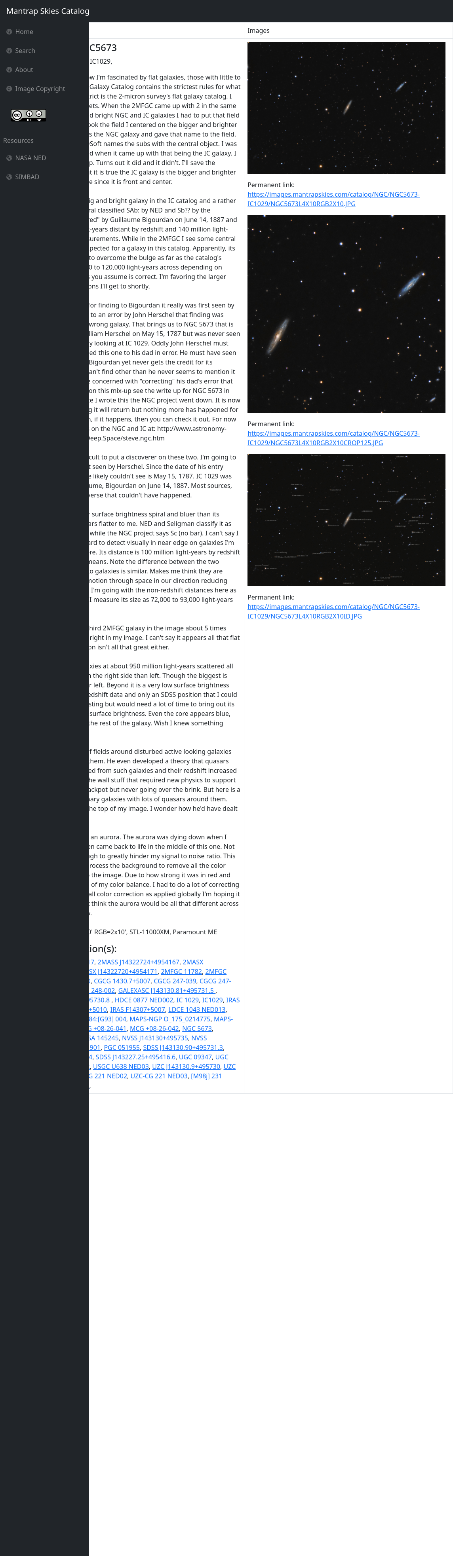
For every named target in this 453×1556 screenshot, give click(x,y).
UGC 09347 (192, 1503)
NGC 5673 (122, 1465)
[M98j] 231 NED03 (119, 1541)
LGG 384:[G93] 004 (205, 1437)
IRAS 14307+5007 (195, 1418)
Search (20, 50)
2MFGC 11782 (198, 1370)
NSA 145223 (189, 1465)
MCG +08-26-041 (167, 1456)
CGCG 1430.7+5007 (202, 1380)
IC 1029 (131, 1418)
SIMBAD (22, 177)
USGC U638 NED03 (201, 1513)
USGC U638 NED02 (142, 1513)
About (19, 69)
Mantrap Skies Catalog (47, 11)
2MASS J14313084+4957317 (133, 1351)
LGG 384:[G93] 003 (147, 1437)
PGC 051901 (163, 1484)
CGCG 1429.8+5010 (142, 1380)
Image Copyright (35, 88)
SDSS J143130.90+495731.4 (199, 1494)
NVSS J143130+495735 (151, 1475)
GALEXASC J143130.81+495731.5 (187, 1399)
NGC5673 (154, 1465)
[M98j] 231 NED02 (215, 1532)
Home (19, 31)
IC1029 (155, 1418)
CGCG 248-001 (205, 1389)
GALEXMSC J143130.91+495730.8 (142, 1408)
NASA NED (26, 158)
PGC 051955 (202, 1484)
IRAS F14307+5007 (162, 1427)
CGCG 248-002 (114, 1399)
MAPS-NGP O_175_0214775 (133, 1446)
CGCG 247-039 (114, 1389)
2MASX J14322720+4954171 (134, 1370)
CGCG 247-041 (160, 1389)
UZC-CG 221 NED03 (157, 1532)
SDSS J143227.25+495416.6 (133, 1503)
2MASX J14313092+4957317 (197, 1361)
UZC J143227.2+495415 (184, 1522)
